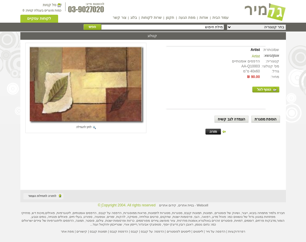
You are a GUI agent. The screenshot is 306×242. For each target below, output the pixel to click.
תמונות (207, 213)
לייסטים (198, 231)
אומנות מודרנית (187, 220)
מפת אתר (67, 231)
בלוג (133, 18)
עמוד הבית (220, 18)
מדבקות (270, 220)
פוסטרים (220, 213)
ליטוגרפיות (64, 213)
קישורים (81, 231)
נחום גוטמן (202, 224)
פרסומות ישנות (182, 216)
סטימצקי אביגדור (149, 224)
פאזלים (50, 213)
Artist (256, 56)
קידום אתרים (167, 205)
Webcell (202, 205)
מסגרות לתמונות (159, 213)
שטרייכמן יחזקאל (110, 224)
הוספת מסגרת (265, 119)
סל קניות (49, 5)
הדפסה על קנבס (110, 213)
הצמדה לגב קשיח (231, 119)
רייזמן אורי (130, 224)
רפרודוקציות (236, 231)
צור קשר (119, 18)
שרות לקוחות (151, 18)
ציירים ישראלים (31, 220)
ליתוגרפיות (54, 220)
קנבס (134, 231)
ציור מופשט (167, 220)
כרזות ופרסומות (124, 220)
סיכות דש (38, 213)
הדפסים (68, 220)
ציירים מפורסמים (147, 220)
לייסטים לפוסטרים (179, 231)
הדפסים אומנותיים (84, 213)
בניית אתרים (186, 205)
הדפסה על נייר (215, 231)
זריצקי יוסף (170, 224)
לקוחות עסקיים (39, 18)
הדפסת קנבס (119, 231)
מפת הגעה (187, 18)
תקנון (170, 18)
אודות (203, 18)
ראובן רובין (186, 224)
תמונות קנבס (98, 231)
